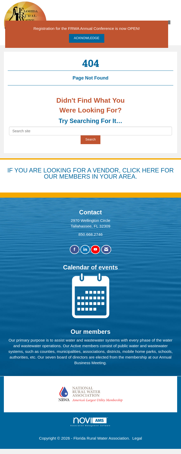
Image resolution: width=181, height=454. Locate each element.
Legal (137, 438)
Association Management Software (91, 421)
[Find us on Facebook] (74, 249)
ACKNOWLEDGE (86, 38)
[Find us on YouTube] (95, 249)
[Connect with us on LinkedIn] (85, 249)
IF (10, 170)
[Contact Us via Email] (106, 249)
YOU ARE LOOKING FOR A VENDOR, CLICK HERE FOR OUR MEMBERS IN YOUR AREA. (94, 173)
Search (90, 139)
